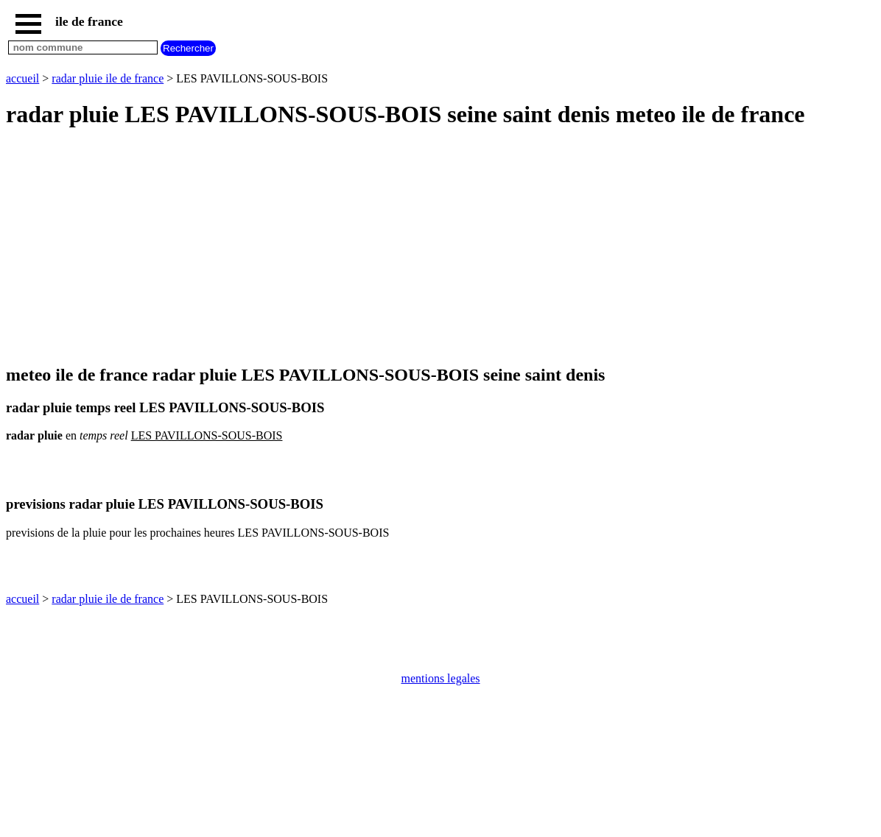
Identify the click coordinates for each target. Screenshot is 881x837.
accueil (22, 78)
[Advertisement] (440, 247)
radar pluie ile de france (108, 78)
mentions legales (440, 678)
